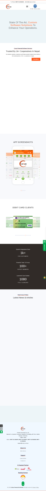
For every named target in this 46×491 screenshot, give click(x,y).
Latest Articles (23, 458)
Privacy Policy (35, 487)
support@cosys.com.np (23, 443)
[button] (21, 190)
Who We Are (23, 451)
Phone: (17, 1)
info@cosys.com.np (30, 1)
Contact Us (23, 460)
